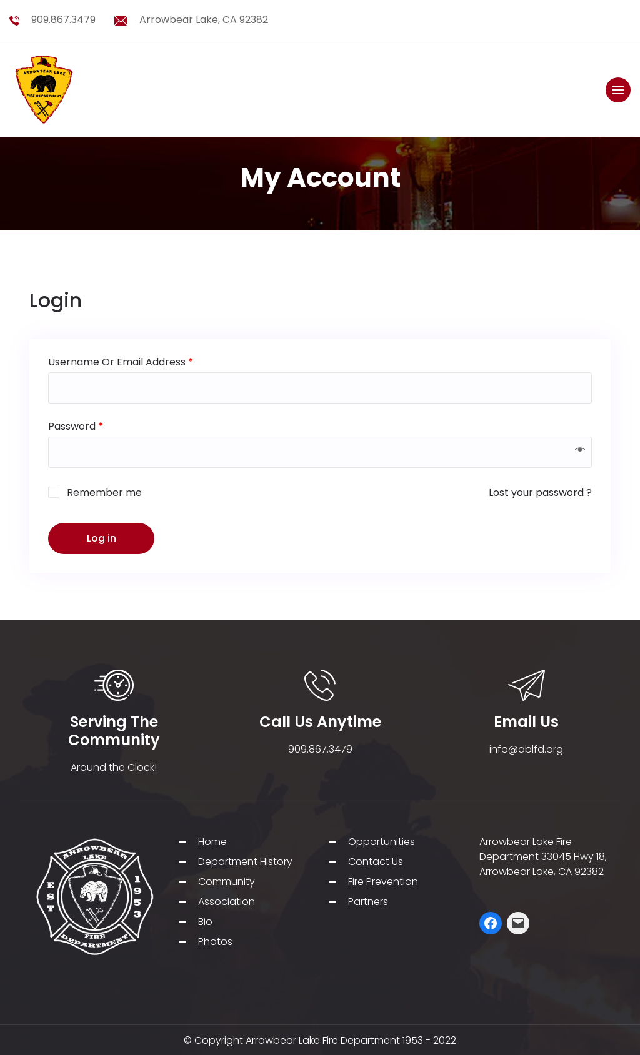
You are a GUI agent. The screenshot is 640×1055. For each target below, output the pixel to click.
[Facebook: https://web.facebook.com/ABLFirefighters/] (490, 923)
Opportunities (381, 842)
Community (226, 881)
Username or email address (121, 362)
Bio (205, 921)
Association (226, 901)
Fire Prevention (383, 881)
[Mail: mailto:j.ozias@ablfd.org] (518, 923)
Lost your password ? (540, 492)
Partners (368, 901)
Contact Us (375, 861)
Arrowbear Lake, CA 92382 (203, 19)
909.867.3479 (63, 19)
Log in (101, 538)
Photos (215, 941)
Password (76, 426)
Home (212, 842)
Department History (245, 861)
